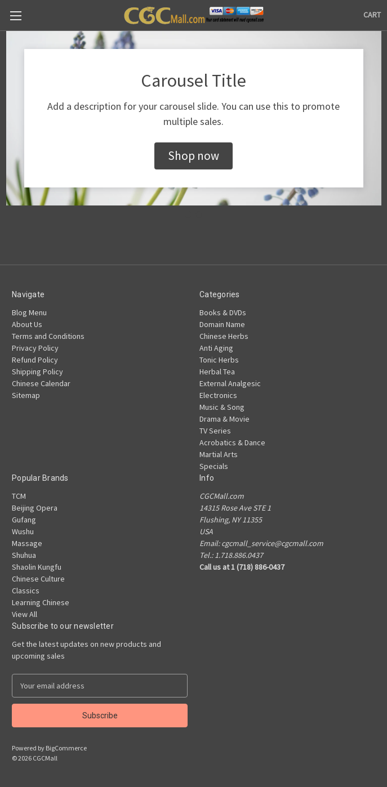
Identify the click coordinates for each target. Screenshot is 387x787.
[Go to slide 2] (198, 214)
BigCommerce (66, 748)
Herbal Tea (217, 371)
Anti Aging (216, 348)
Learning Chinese (40, 602)
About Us (27, 324)
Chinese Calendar (41, 383)
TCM (19, 496)
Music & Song (221, 407)
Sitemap (26, 395)
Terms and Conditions (48, 336)
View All (24, 614)
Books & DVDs (222, 312)
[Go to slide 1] (188, 214)
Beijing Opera (34, 508)
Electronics (218, 395)
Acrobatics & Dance (232, 442)
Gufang (24, 520)
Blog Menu (29, 312)
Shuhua (24, 555)
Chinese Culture (38, 579)
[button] (193, 155)
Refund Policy (35, 360)
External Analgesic (230, 383)
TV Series (215, 431)
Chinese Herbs (223, 336)
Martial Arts (218, 454)
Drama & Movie (224, 419)
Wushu (23, 531)
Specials (213, 466)
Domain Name (222, 324)
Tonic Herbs (219, 360)
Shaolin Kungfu (36, 567)
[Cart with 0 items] (372, 15)
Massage (27, 543)
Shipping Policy (37, 371)
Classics (25, 590)
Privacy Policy (35, 348)
